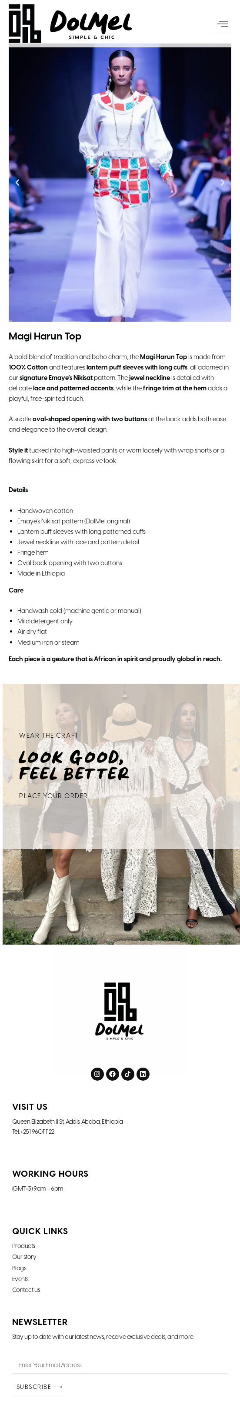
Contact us (26, 1290)
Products (23, 1246)
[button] (17, 182)
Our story (24, 1257)
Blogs (19, 1268)
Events (20, 1279)
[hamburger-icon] (226, 24)
